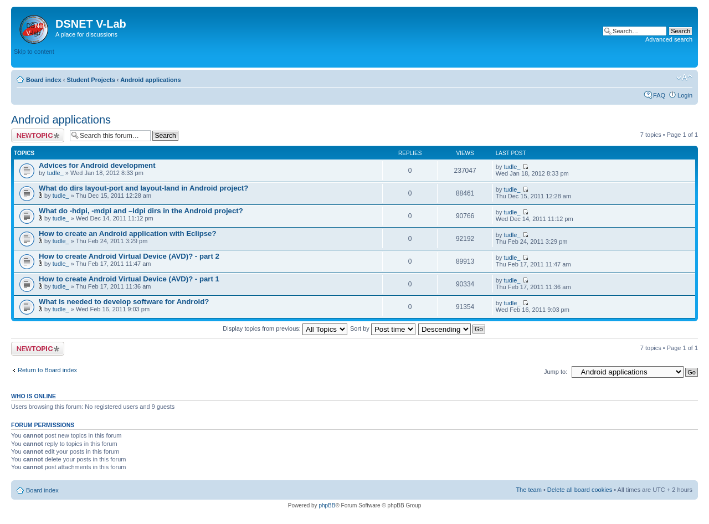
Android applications (150, 79)
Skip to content (34, 51)
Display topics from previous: (285, 328)
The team (528, 489)
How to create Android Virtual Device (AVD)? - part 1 (129, 279)
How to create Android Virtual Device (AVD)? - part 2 (129, 256)
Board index (43, 79)
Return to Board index (47, 370)
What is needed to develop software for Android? (124, 301)
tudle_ (55, 172)
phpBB (326, 505)
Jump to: (555, 371)
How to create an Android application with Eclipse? (127, 233)
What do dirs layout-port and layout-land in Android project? (143, 188)
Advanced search (668, 39)
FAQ (659, 95)
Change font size (684, 78)
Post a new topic (37, 135)
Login (684, 95)
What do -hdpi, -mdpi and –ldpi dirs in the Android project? (141, 211)
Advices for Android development (97, 165)
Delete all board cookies (579, 489)
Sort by (382, 328)
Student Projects (90, 79)
